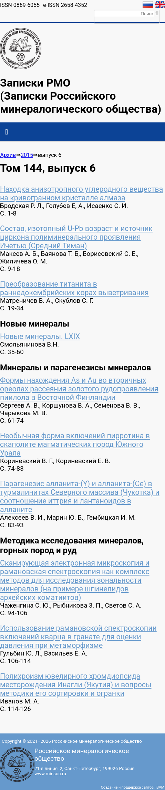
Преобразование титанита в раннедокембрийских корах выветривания (74, 288)
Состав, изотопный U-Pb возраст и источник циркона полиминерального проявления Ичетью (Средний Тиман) (76, 237)
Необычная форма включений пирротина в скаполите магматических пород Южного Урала (75, 444)
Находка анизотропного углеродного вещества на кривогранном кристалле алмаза (81, 193)
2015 (27, 155)
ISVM (160, 787)
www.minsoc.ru (50, 773)
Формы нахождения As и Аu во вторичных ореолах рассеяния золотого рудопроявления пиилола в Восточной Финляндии (79, 389)
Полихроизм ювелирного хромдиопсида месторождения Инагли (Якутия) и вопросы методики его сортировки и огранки (76, 685)
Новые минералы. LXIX (40, 336)
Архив (8, 155)
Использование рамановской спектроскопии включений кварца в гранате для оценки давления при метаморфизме (78, 637)
